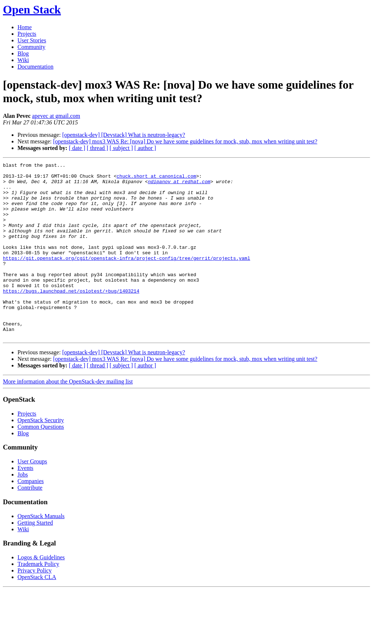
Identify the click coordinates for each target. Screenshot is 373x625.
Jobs (22, 509)
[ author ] (145, 148)
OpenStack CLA (36, 612)
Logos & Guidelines (41, 592)
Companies (30, 516)
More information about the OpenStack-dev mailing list (68, 416)
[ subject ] (121, 148)
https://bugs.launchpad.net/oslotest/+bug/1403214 (71, 317)
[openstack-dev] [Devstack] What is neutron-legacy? (123, 135)
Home (24, 27)
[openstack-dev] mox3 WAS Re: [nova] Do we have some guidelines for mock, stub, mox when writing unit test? (185, 141)
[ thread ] (97, 148)
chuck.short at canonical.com (156, 179)
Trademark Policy (38, 599)
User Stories (31, 40)
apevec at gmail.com (56, 116)
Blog (23, 53)
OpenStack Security (40, 455)
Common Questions (40, 462)
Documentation (35, 66)
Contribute (29, 523)
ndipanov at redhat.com (179, 185)
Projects (26, 34)
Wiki (23, 60)
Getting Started (35, 558)
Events (25, 503)
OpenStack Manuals (40, 551)
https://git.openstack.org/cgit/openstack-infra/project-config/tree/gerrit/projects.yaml (126, 277)
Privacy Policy (34, 605)
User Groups (32, 496)
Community (31, 47)
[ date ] (77, 148)
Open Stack (32, 9)
